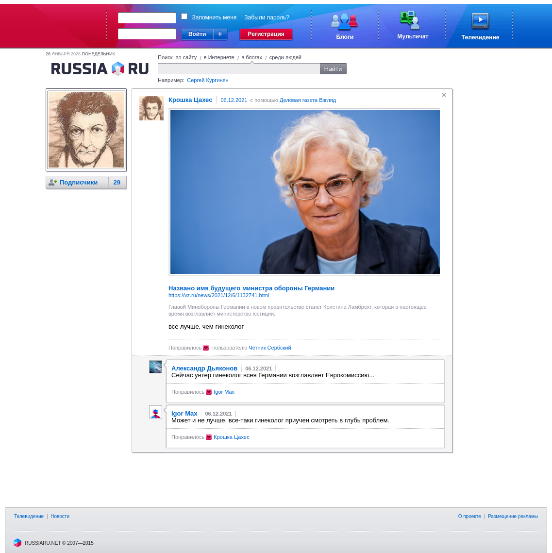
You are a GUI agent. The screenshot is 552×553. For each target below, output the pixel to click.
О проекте (469, 516)
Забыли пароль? (266, 17)
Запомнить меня (214, 17)
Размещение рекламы (513, 516)
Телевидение (29, 516)
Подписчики (79, 182)
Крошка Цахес (231, 437)
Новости (59, 516)
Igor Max (224, 392)
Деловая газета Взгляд (308, 100)
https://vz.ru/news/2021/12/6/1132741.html (218, 295)
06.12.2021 (233, 100)
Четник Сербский (270, 348)
